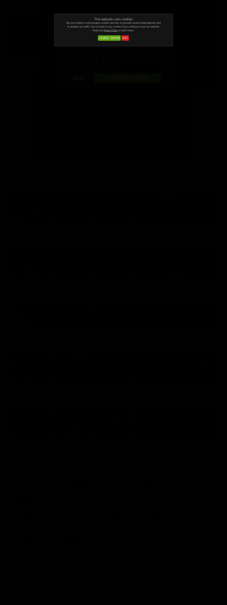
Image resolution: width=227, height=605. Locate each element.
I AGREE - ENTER (109, 38)
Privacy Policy (111, 30)
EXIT (125, 38)
